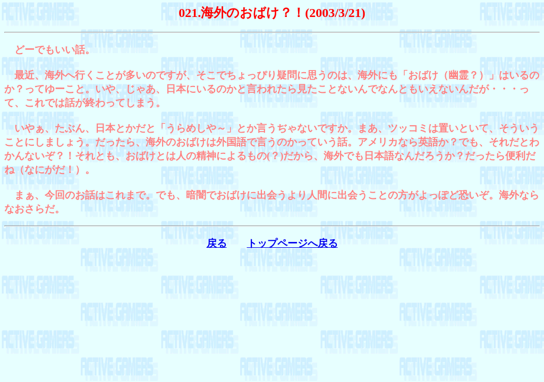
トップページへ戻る (292, 243)
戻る (217, 243)
